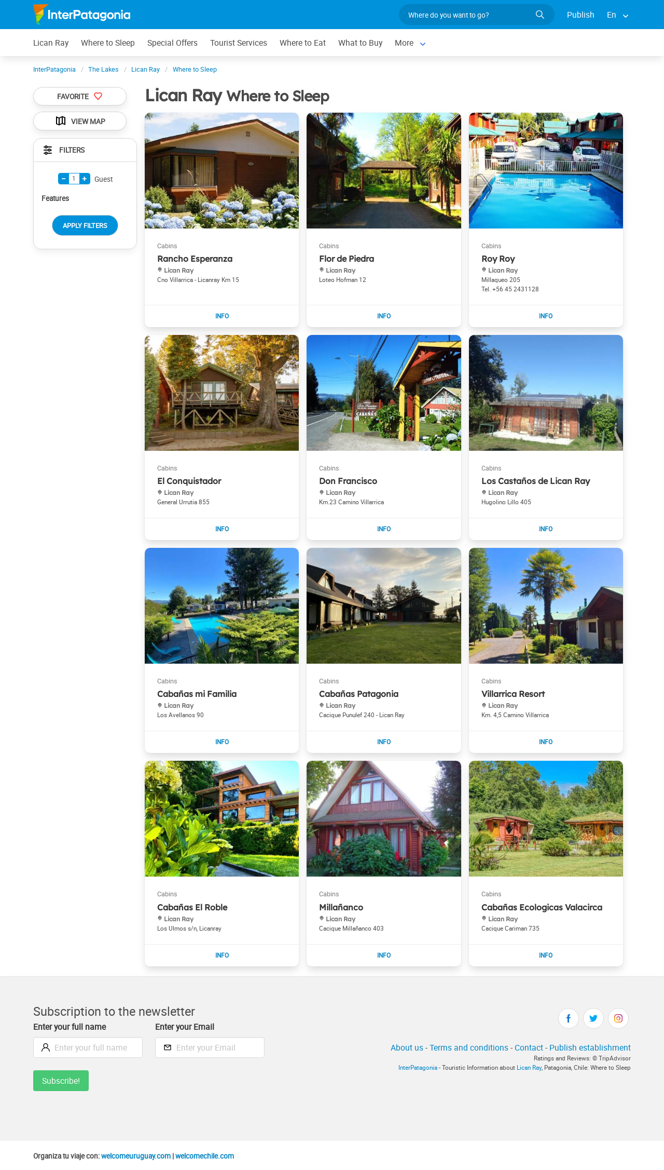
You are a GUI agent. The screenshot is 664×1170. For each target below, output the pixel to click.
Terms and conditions (469, 1047)
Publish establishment (590, 1047)
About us (407, 1047)
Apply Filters (85, 225)
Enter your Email (184, 1026)
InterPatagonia (417, 1067)
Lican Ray (50, 42)
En (611, 14)
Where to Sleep (108, 42)
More (404, 42)
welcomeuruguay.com (136, 1156)
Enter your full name (69, 1026)
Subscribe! (61, 1080)
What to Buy (360, 42)
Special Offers (172, 42)
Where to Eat (303, 42)
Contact (529, 1047)
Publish (580, 14)
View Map (79, 121)
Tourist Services (238, 42)
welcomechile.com (204, 1156)
